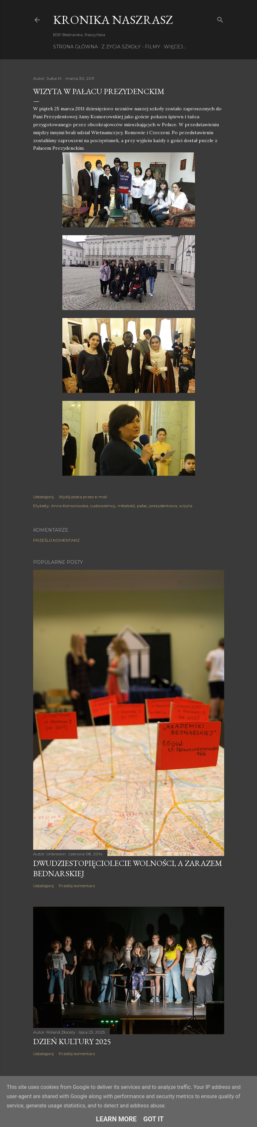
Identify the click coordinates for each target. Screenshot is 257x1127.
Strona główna (75, 47)
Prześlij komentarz (56, 540)
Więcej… (175, 47)
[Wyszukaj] (220, 18)
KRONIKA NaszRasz (113, 19)
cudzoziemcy (103, 505)
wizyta (185, 505)
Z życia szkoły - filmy (130, 47)
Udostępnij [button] (43, 496)
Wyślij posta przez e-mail (83, 496)
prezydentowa (163, 505)
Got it (153, 1119)
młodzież (126, 505)
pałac (142, 505)
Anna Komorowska (69, 505)
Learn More (116, 1119)
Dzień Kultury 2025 (72, 1041)
